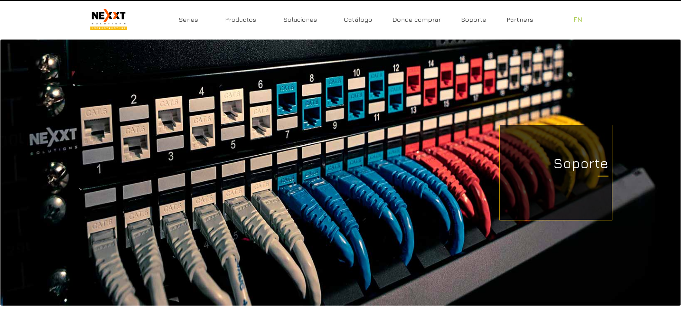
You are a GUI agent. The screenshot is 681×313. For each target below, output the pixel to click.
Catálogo (358, 19)
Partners (519, 19)
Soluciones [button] (300, 19)
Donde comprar (416, 19)
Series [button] (188, 19)
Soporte (473, 19)
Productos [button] (240, 19)
